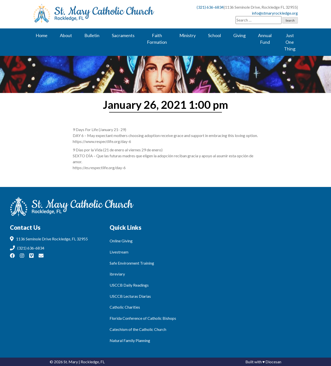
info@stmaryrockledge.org (275, 13)
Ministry (187, 35)
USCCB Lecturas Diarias (130, 296)
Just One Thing (289, 42)
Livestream (119, 252)
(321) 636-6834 (210, 7)
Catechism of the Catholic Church (138, 329)
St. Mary (71, 361)
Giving (239, 35)
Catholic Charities (125, 307)
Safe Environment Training (132, 263)
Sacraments (123, 35)
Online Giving (121, 240)
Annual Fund (265, 39)
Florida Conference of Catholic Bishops (143, 318)
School (214, 35)
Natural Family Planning (130, 340)
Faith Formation (157, 39)
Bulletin (91, 35)
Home (41, 35)
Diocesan (273, 361)
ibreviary (117, 274)
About (66, 35)
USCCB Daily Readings (129, 285)
